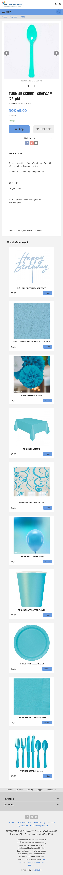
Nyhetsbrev (23, 825)
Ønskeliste (43, 129)
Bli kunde (19, 790)
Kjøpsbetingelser (23, 822)
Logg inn (40, 790)
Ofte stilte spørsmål (39, 825)
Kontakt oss (51, 790)
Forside (4, 17)
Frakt (11, 822)
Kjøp (19, 129)
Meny (6, 12)
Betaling (30, 790)
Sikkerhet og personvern (45, 822)
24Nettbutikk (37, 870)
